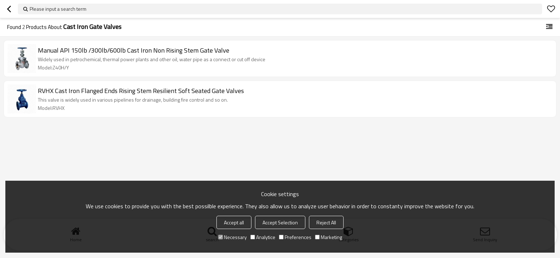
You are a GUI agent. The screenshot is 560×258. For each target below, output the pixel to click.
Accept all (234, 222)
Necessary (232, 237)
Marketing (328, 237)
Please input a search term (58, 9)
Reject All (326, 222)
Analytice (262, 237)
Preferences (295, 237)
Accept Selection (280, 222)
